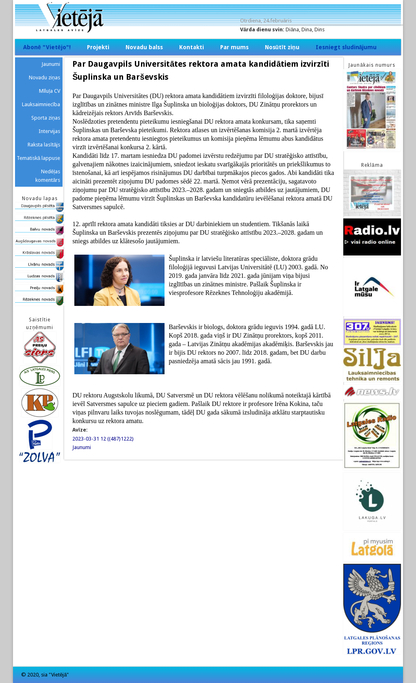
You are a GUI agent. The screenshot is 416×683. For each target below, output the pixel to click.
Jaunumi (81, 447)
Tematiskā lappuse (38, 158)
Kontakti (191, 47)
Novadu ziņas (44, 77)
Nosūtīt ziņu (282, 47)
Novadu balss (144, 47)
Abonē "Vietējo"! (47, 47)
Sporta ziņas (45, 118)
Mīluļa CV (50, 91)
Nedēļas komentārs (47, 175)
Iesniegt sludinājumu (346, 47)
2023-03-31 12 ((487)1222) (103, 439)
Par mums (234, 47)
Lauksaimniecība (41, 104)
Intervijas (49, 131)
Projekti (98, 47)
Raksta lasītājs (44, 145)
